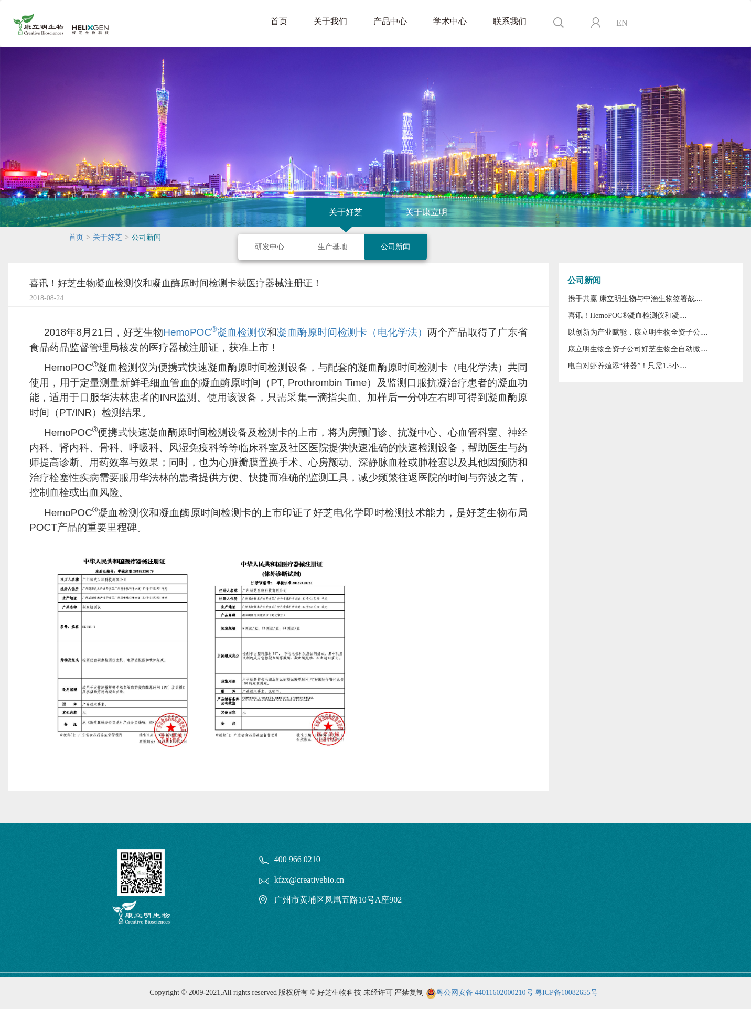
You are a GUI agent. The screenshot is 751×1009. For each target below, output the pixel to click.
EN (621, 22)
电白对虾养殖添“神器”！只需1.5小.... (627, 366)
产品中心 (390, 21)
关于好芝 (345, 212)
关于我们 (330, 21)
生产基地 (332, 247)
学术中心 (450, 21)
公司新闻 (395, 247)
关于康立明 (426, 212)
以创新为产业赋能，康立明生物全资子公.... (637, 332)
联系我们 (510, 21)
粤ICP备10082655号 (566, 992)
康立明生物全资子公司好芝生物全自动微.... (637, 349)
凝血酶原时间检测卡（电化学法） (352, 332)
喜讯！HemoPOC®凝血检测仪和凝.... (627, 315)
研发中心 (269, 247)
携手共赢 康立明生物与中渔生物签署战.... (635, 299)
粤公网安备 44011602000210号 (484, 992)
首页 (279, 21)
